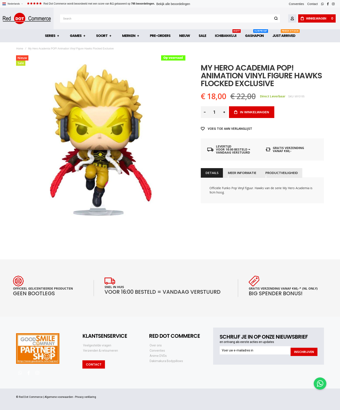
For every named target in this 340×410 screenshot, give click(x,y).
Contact (312, 4)
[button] (12, 4)
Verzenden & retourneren (100, 350)
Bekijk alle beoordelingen (173, 4)
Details (211, 173)
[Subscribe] (304, 350)
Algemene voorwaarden (58, 397)
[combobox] (170, 18)
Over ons (156, 345)
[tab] (211, 172)
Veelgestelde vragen (97, 345)
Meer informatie (241, 173)
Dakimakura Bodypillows (166, 361)
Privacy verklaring (85, 397)
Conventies (296, 4)
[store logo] (26, 18)
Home (19, 48)
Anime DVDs (158, 356)
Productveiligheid (280, 173)
